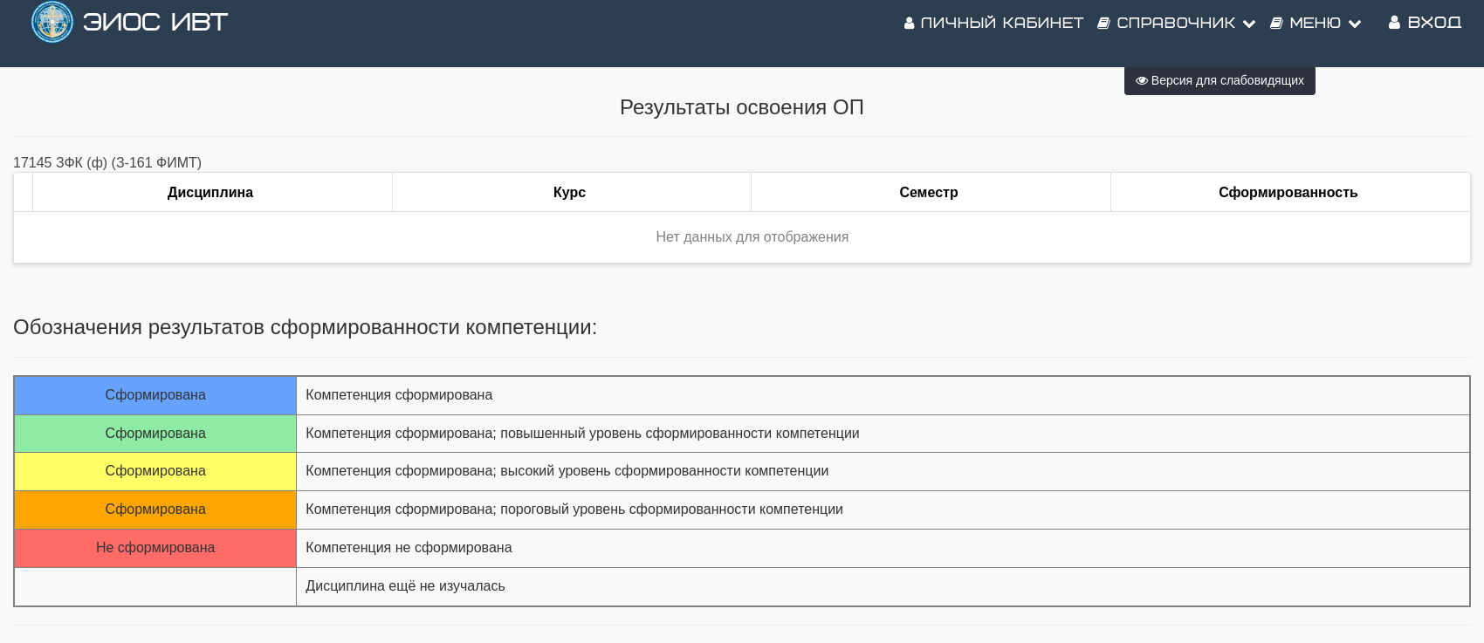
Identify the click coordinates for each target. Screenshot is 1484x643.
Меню (1316, 35)
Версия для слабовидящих (1220, 80)
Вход (1425, 34)
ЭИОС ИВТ (155, 34)
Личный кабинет (994, 35)
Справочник (1177, 35)
